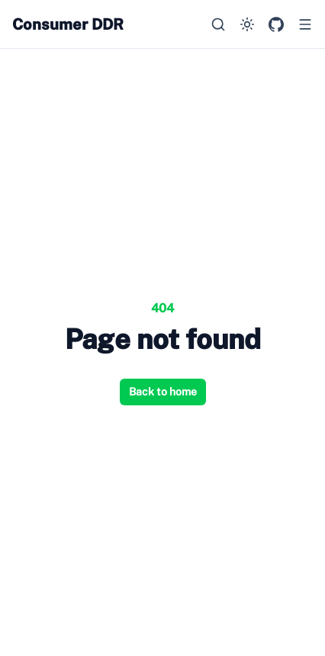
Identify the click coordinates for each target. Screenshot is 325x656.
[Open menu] (305, 24)
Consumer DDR (68, 24)
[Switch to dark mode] (247, 24)
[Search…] (218, 24)
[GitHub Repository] (276, 24)
